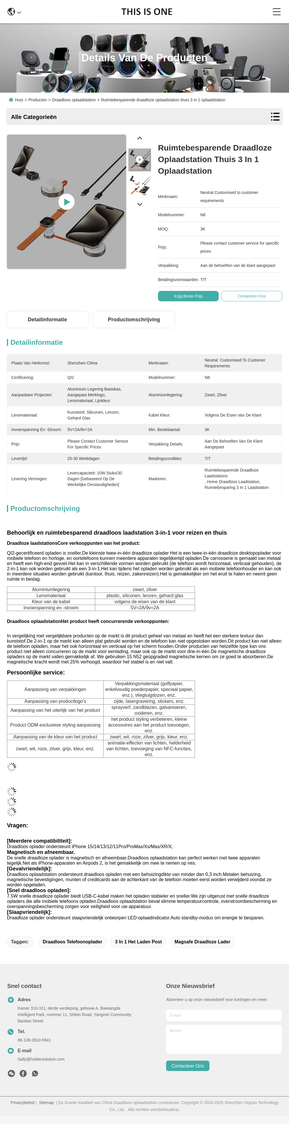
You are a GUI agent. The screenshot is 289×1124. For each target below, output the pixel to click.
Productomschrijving (134, 319)
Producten (37, 100)
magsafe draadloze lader (202, 941)
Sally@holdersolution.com (41, 1059)
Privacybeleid (22, 1102)
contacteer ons (188, 1066)
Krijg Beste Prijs (190, 296)
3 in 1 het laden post (138, 941)
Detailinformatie (47, 319)
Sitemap (46, 1102)
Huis (19, 100)
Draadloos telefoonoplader (72, 941)
